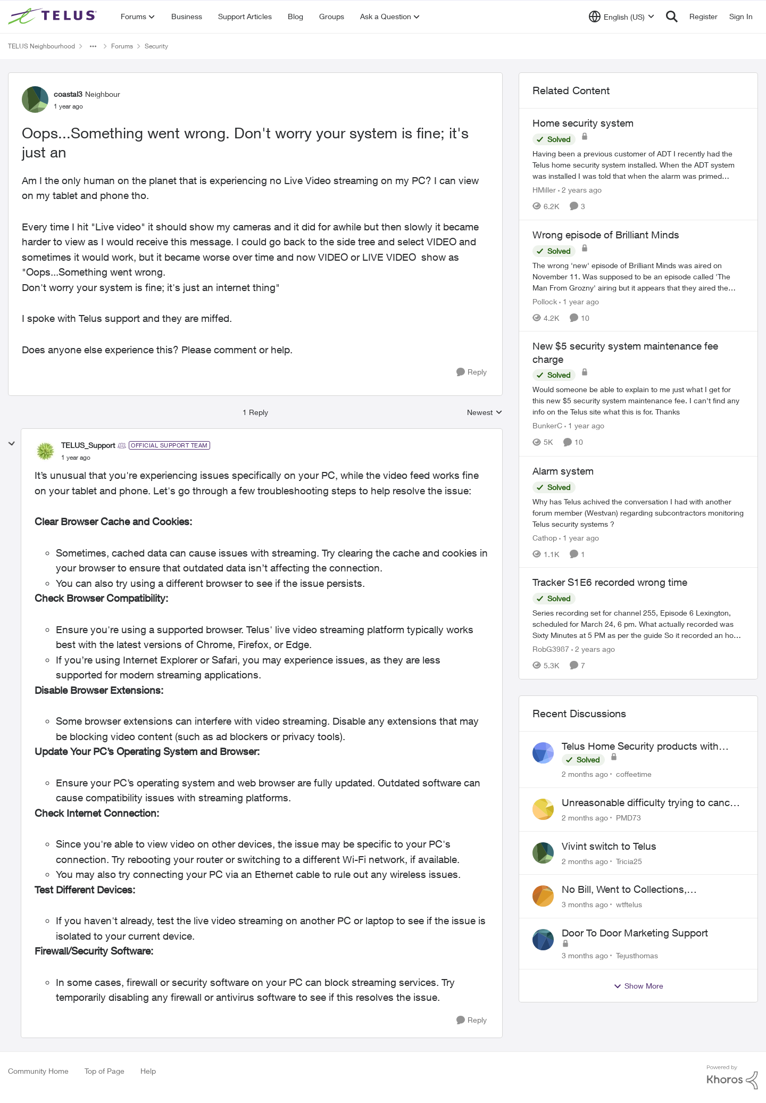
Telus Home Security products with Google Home (640, 746)
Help (148, 1070)
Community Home (38, 1070)
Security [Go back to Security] (156, 46)
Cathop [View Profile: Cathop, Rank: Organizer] (544, 537)
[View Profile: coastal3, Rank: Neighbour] (35, 99)
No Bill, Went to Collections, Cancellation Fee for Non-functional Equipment (642, 889)
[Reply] (471, 372)
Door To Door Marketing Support (635, 933)
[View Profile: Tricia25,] (543, 853)
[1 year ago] (579, 300)
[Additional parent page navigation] (93, 46)
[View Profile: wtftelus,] (543, 896)
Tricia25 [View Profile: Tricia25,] (629, 860)
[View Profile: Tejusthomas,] (543, 939)
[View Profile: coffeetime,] (543, 753)
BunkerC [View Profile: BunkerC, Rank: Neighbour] (547, 425)
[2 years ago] (580, 189)
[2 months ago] (585, 773)
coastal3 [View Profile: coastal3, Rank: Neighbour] (68, 93)
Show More (638, 986)
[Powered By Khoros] (732, 1077)
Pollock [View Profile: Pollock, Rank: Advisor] (544, 300)
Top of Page (104, 1070)
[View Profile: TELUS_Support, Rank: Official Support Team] (45, 451)
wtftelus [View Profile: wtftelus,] (629, 904)
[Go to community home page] (53, 16)
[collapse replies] (11, 443)
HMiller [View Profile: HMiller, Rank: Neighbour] (544, 189)
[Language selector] (621, 16)
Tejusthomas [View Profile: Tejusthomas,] (637, 955)
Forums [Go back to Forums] (122, 46)
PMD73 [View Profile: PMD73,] (628, 817)
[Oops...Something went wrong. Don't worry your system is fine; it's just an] (75, 457)
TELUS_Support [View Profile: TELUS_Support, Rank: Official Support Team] (88, 445)
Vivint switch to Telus (609, 846)
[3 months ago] (585, 904)
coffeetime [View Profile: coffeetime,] (634, 773)
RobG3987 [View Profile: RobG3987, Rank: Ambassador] (550, 648)
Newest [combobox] (485, 413)
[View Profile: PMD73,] (543, 809)
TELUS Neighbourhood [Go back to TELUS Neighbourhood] (41, 46)
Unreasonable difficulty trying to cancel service (649, 803)
